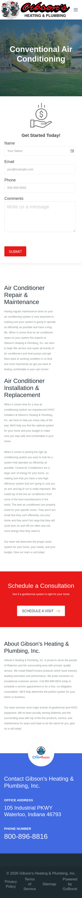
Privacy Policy (11, 884)
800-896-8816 (26, 836)
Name (9, 143)
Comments (13, 198)
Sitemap (49, 884)
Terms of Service (29, 884)
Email (9, 161)
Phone (10, 180)
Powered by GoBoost (70, 884)
